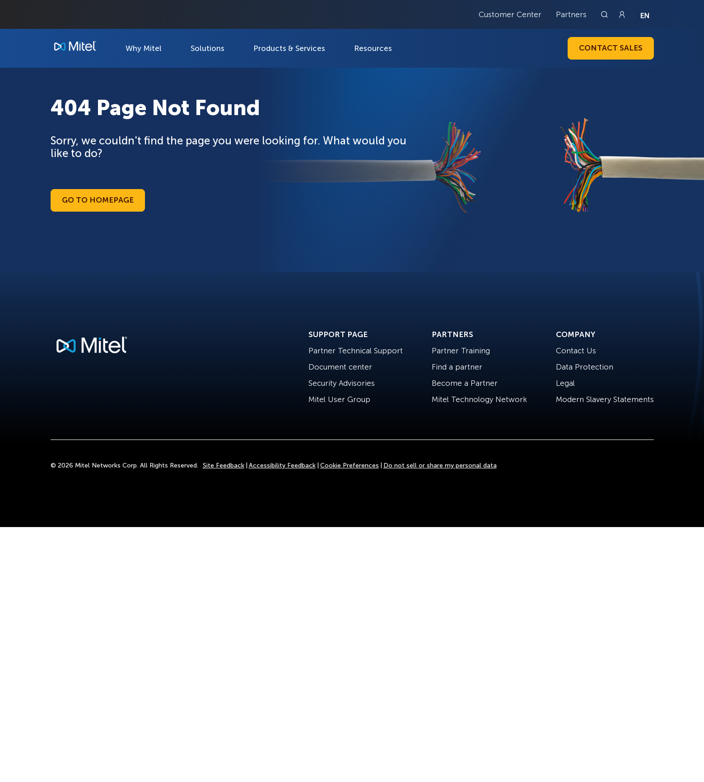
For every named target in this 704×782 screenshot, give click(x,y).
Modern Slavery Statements (605, 399)
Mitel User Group (339, 399)
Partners (571, 14)
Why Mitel (144, 48)
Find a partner (457, 366)
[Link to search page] (605, 14)
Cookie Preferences (349, 465)
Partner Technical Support (355, 350)
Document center (340, 366)
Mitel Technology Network (479, 399)
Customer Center (510, 14)
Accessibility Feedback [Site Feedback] (282, 465)
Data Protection (584, 366)
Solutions (207, 48)
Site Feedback (223, 465)
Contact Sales (611, 47)
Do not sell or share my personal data (440, 465)
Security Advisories (341, 383)
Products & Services (289, 48)
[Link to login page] (621, 14)
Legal (565, 383)
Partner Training (461, 350)
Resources (373, 48)
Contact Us (576, 350)
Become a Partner (465, 383)
